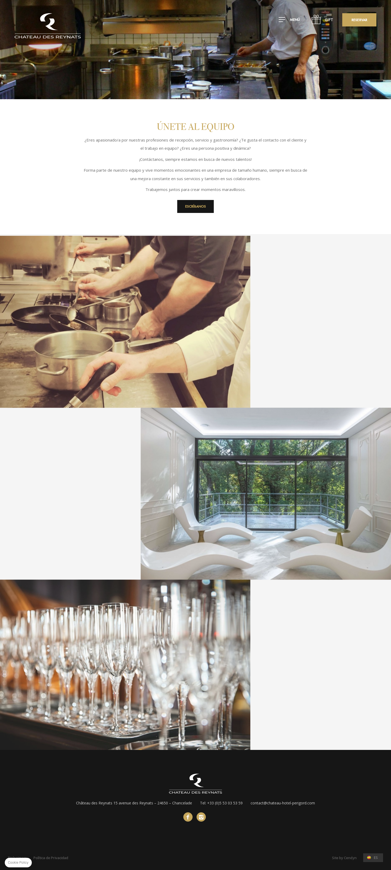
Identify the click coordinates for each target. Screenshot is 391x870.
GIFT (329, 19)
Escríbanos (195, 206)
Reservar (359, 19)
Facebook (188, 817)
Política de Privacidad (50, 857)
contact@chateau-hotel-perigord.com (283, 802)
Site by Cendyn (344, 857)
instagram (201, 817)
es (376, 857)
